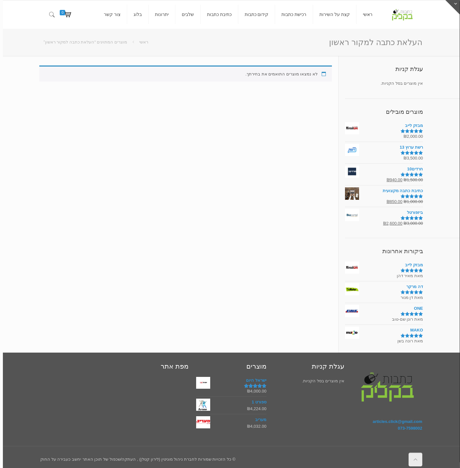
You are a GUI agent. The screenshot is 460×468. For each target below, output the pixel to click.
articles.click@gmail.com (394, 421)
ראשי (140, 42)
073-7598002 (407, 428)
